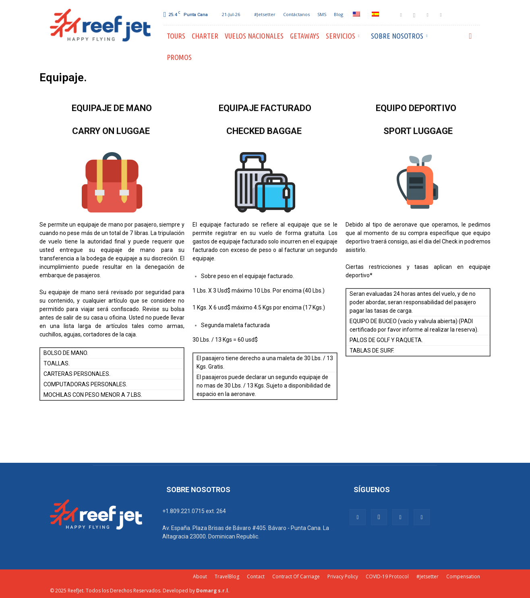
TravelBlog (227, 576)
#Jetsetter (264, 14)
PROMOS (179, 57)
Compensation (463, 576)
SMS (321, 14)
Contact (256, 576)
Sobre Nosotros (399, 36)
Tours (176, 36)
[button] (470, 36)
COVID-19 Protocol (387, 576)
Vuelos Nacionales (254, 36)
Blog (338, 14)
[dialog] (515, 582)
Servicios (342, 36)
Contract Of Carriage (296, 576)
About (200, 576)
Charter (205, 36)
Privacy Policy (342, 576)
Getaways (304, 36)
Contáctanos (296, 14)
